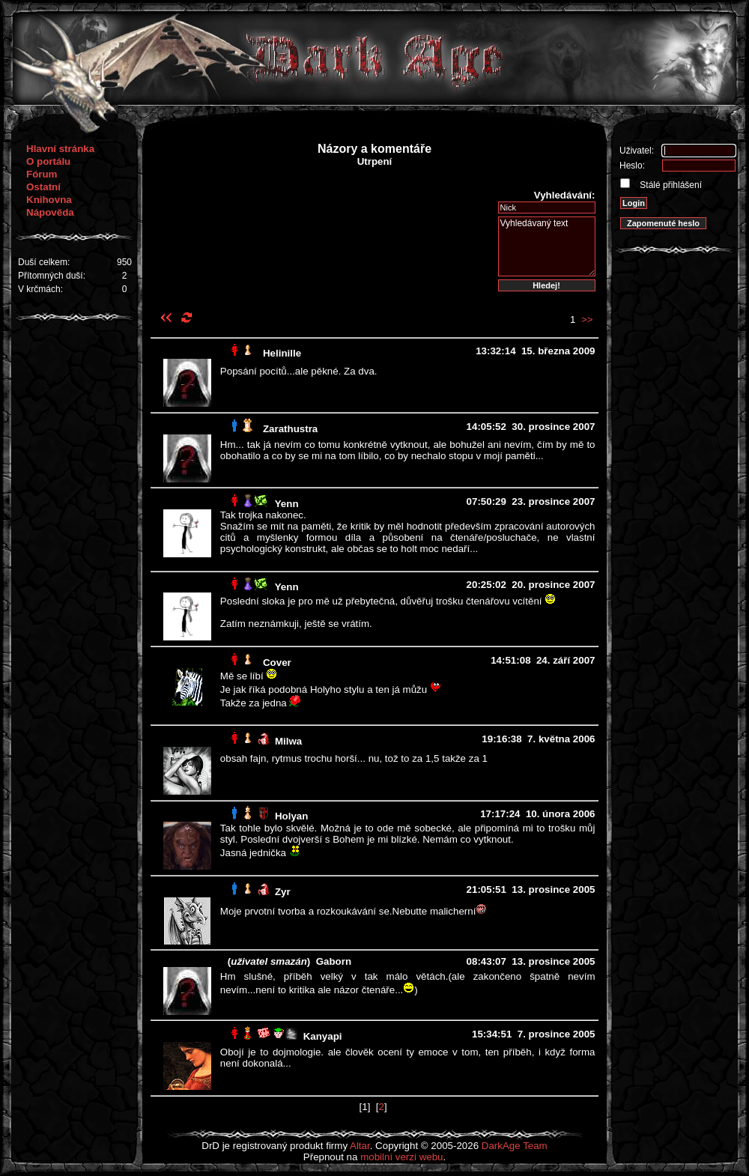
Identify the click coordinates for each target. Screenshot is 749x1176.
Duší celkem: (44, 262)
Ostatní (43, 187)
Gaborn (333, 961)
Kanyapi (322, 1036)
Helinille (282, 353)
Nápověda (50, 212)
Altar (360, 1145)
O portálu (48, 161)
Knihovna (49, 199)
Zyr (283, 891)
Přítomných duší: (51, 275)
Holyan (291, 816)
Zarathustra (290, 428)
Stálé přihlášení (669, 185)
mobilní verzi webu (401, 1157)
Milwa (288, 741)
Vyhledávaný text (546, 246)
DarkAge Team (515, 1145)
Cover (277, 662)
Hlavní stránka (60, 148)
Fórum (41, 174)
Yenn (287, 503)
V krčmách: (40, 289)
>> (587, 319)
